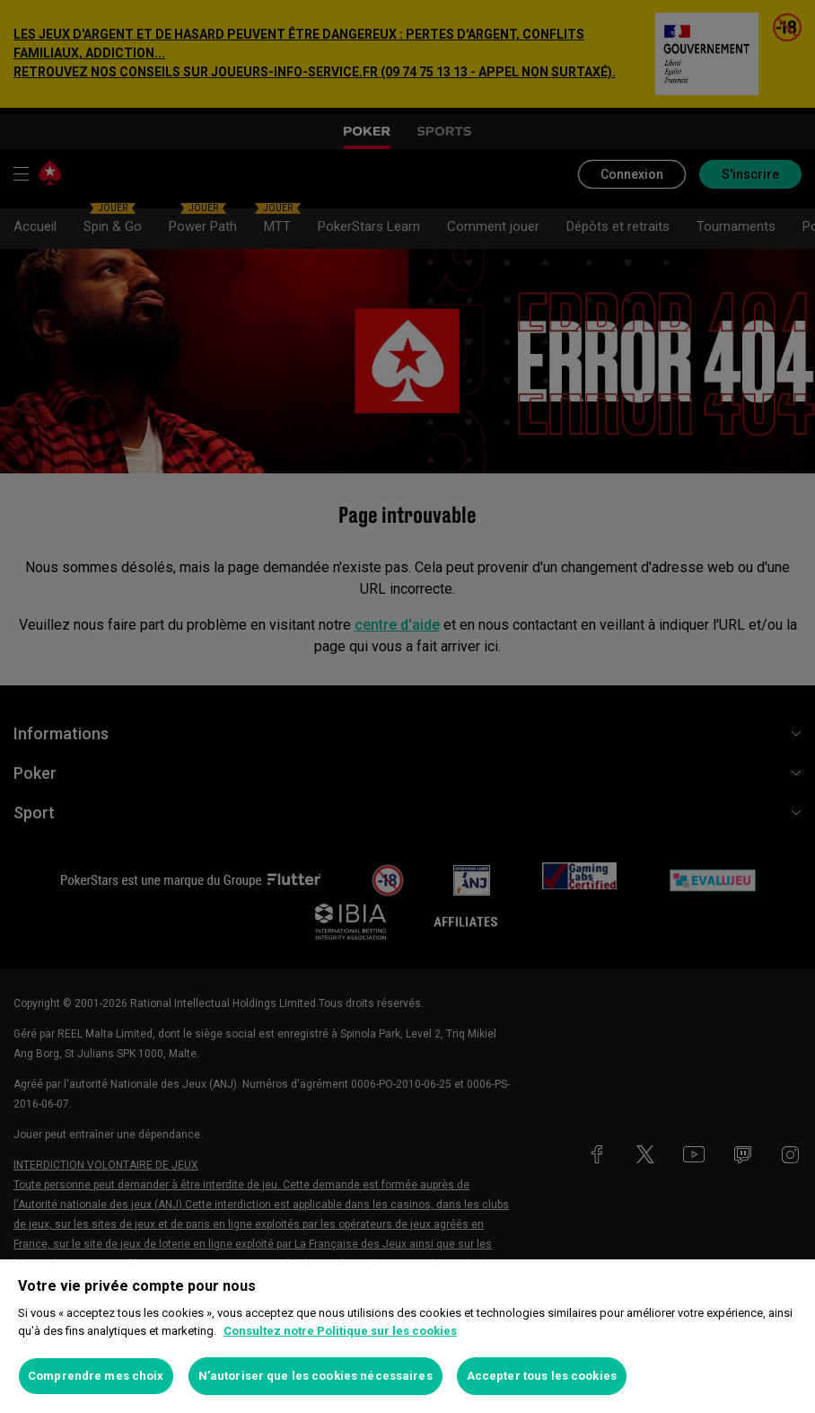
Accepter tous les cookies (542, 1375)
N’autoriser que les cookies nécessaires (315, 1375)
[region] (407, 1336)
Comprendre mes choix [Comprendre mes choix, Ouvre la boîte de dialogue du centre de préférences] (96, 1375)
